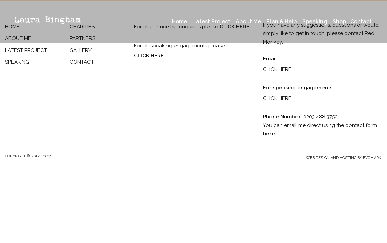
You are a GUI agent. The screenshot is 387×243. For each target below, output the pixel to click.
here (269, 134)
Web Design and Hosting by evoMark (343, 158)
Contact (361, 21)
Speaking (314, 21)
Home (179, 21)
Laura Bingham (47, 20)
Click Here (149, 56)
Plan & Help (281, 21)
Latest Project (211, 21)
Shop (339, 21)
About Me (248, 21)
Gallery (81, 50)
